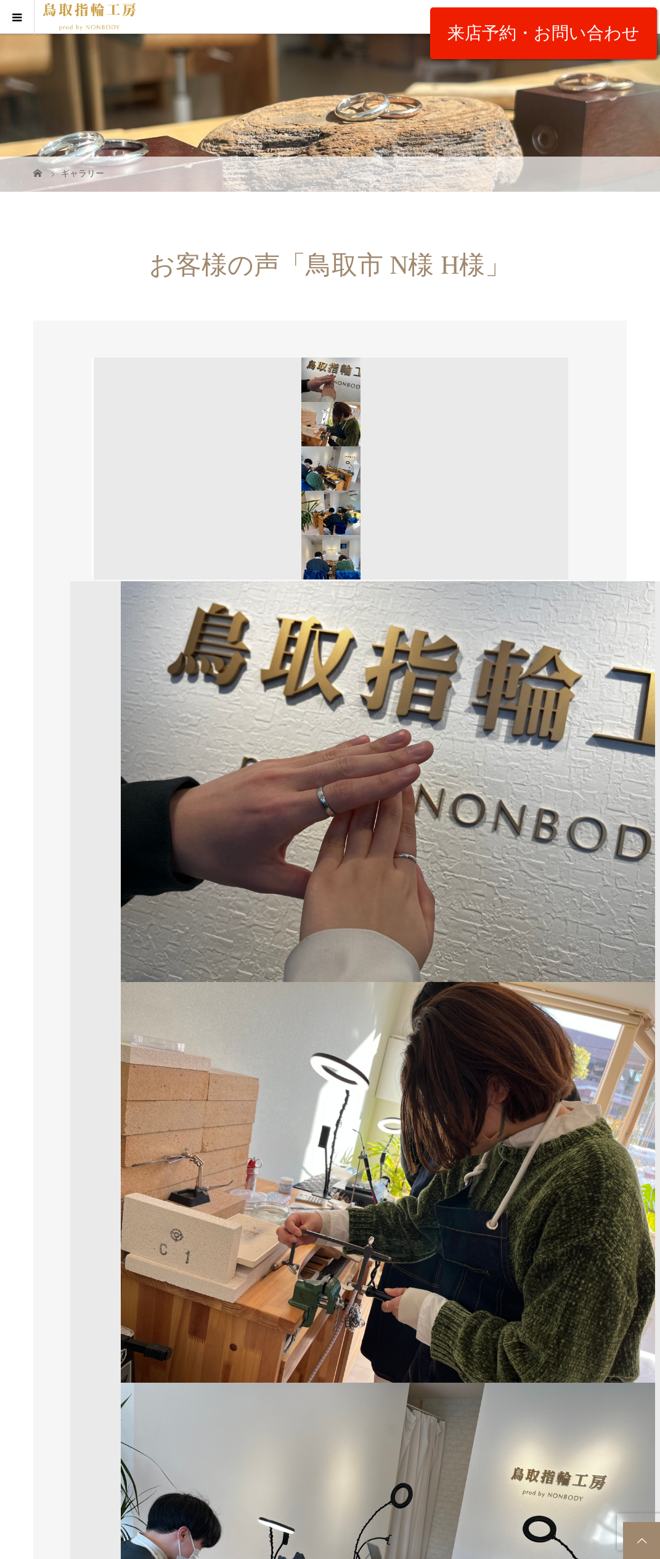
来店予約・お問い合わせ (543, 33)
